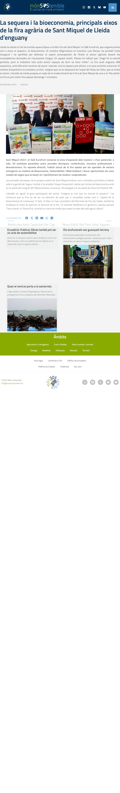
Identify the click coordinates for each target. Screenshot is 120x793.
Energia (33, 350)
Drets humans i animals (82, 344)
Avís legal (38, 360)
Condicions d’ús (55, 360)
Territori (86, 350)
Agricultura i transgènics (38, 344)
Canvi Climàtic (60, 344)
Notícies (24, 84)
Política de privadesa (76, 360)
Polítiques (60, 350)
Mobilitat (46, 350)
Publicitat (64, 366)
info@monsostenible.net (12, 383)
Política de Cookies (46, 366)
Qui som (78, 366)
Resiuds (73, 350)
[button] (113, 7)
